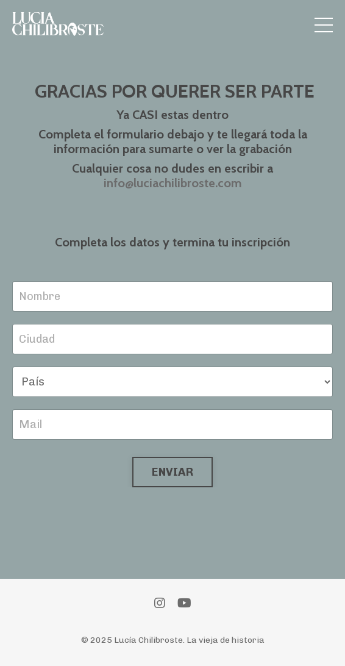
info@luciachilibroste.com (173, 183)
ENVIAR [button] (172, 472)
